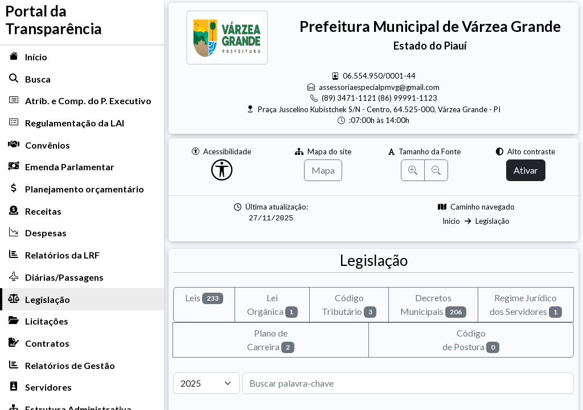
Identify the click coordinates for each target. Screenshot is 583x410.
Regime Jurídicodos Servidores (526, 305)
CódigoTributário (349, 305)
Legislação (492, 221)
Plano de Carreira (270, 340)
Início (451, 221)
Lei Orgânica (272, 305)
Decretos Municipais (433, 305)
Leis (204, 298)
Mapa (323, 170)
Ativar (526, 170)
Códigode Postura (470, 340)
